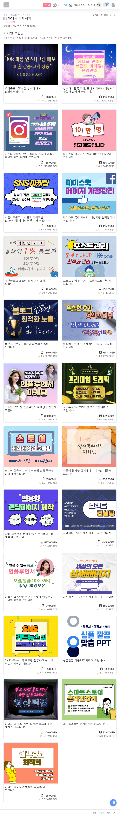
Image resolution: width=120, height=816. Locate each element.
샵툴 (6, 14)
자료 (109, 812)
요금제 (102, 812)
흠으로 (47, 4)
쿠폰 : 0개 (59, 5)
